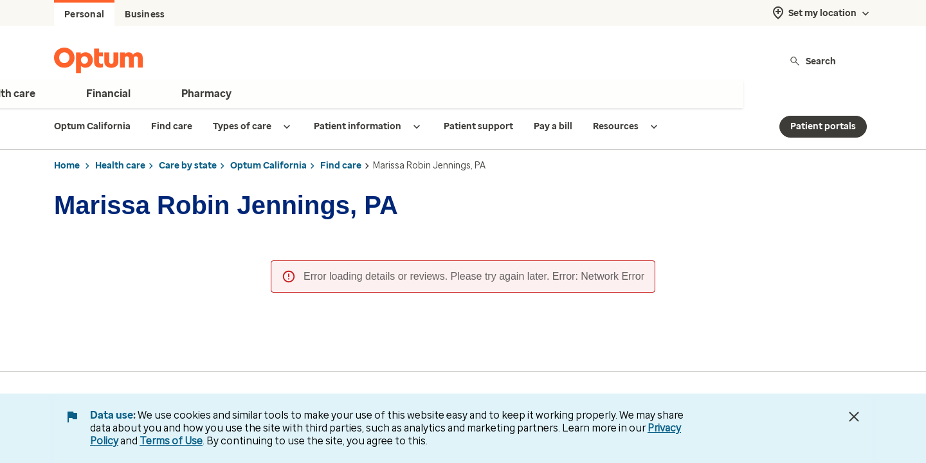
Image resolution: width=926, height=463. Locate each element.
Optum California (268, 165)
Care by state (188, 165)
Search (812, 61)
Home (67, 165)
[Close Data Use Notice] (854, 416)
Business (145, 14)
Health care (120, 165)
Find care (340, 165)
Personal (84, 14)
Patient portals (823, 126)
